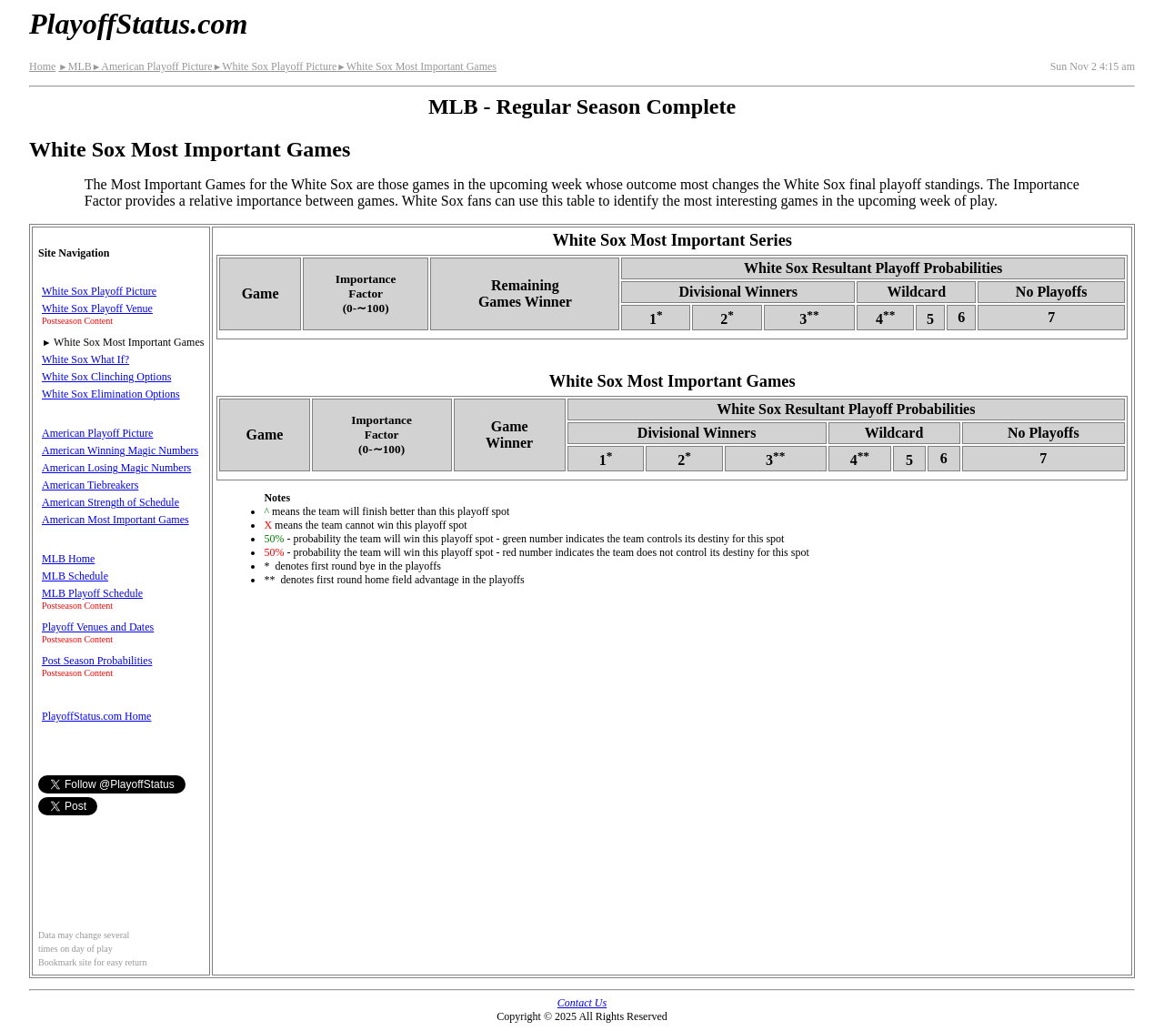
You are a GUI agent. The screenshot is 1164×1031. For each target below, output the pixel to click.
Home (42, 66)
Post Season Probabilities (97, 660)
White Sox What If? (85, 359)
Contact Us (582, 1002)
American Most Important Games (115, 519)
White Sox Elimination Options (111, 394)
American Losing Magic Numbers (116, 467)
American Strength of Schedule (110, 502)
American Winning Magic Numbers (120, 450)
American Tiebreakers (90, 485)
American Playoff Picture (152, 66)
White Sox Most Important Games (416, 66)
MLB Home (68, 558)
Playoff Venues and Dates (98, 627)
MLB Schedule (75, 576)
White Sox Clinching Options (106, 376)
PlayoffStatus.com (138, 23)
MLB (74, 66)
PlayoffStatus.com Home (96, 716)
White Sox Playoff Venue (97, 308)
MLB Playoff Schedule (92, 593)
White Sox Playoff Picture (275, 66)
